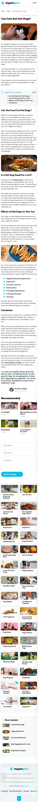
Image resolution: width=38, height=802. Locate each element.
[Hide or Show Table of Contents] (34, 92)
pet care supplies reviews (15, 372)
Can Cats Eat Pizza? (18, 737)
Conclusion (13, 103)
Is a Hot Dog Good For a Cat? (20, 98)
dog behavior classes (20, 381)
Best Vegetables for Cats (20, 744)
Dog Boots (26, 706)
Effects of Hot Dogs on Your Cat (21, 100)
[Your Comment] (19, 464)
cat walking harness (20, 374)
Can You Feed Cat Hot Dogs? (19, 96)
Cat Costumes (27, 555)
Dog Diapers (7, 601)
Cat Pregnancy (8, 617)
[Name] (19, 445)
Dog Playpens (8, 677)
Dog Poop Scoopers (18, 750)
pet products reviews (13, 362)
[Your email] (19, 452)
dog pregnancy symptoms (15, 378)
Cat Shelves (7, 706)
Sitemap (26, 791)
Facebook (4, 791)
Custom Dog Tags (17, 724)
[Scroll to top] (19, 798)
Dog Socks (7, 632)
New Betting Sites (15, 791)
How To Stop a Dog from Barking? (8, 496)
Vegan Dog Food (9, 646)
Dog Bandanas (27, 570)
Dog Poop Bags (9, 661)
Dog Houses (7, 527)
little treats (18, 180)
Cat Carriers (27, 494)
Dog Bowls (26, 677)
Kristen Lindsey (21, 389)
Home (3, 11)
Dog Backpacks (9, 541)
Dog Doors (26, 527)
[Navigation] (35, 2)
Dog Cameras (27, 632)
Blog (8, 11)
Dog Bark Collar (9, 586)
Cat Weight (5, 412)
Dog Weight (5, 430)
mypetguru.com (24, 786)
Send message (10, 474)
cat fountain (6, 381)
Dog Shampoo (27, 541)
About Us (34, 791)
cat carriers (31, 378)
